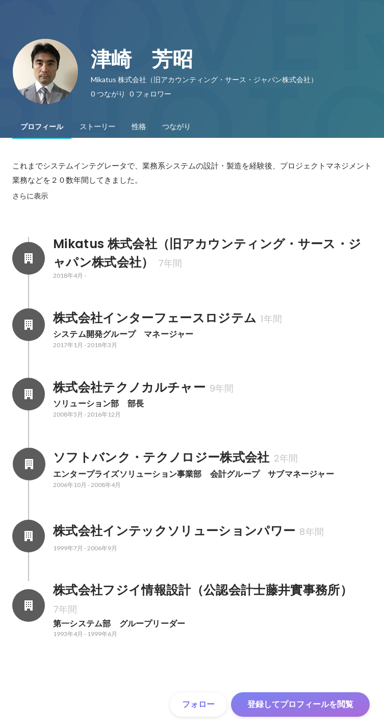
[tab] (41, 126)
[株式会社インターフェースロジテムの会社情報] (28, 324)
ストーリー (97, 127)
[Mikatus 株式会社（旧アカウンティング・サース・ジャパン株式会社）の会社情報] (28, 258)
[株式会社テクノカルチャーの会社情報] (28, 394)
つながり (176, 127)
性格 (139, 127)
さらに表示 (30, 196)
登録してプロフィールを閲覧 (300, 704)
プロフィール (41, 127)
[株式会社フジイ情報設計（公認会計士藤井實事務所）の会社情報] (28, 605)
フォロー (198, 704)
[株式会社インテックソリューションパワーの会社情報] (28, 536)
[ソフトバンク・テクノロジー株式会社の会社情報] (28, 464)
